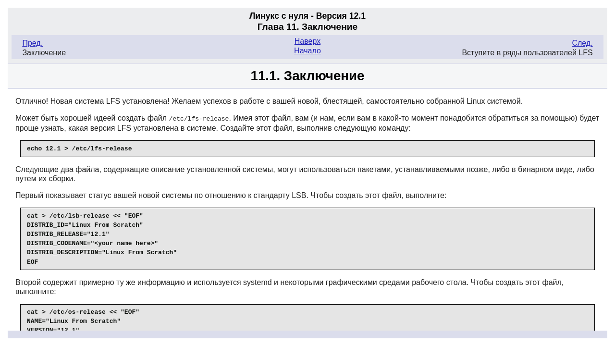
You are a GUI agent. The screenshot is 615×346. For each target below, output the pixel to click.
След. (582, 43)
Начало (307, 51)
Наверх (307, 41)
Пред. (32, 43)
